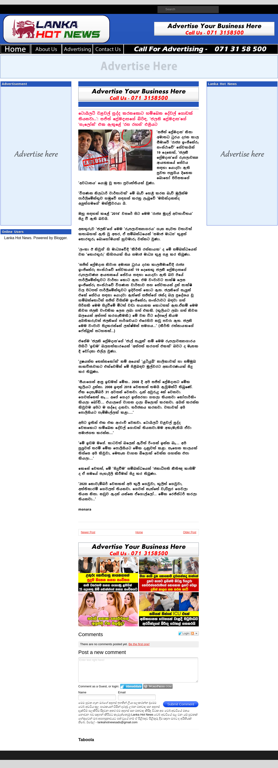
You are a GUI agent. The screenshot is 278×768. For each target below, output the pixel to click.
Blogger (60, 238)
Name (82, 692)
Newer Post (88, 532)
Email (122, 692)
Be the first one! (139, 644)
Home (139, 532)
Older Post (189, 532)
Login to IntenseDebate (131, 686)
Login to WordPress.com (158, 686)
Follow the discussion (194, 633)
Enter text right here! (138, 669)
